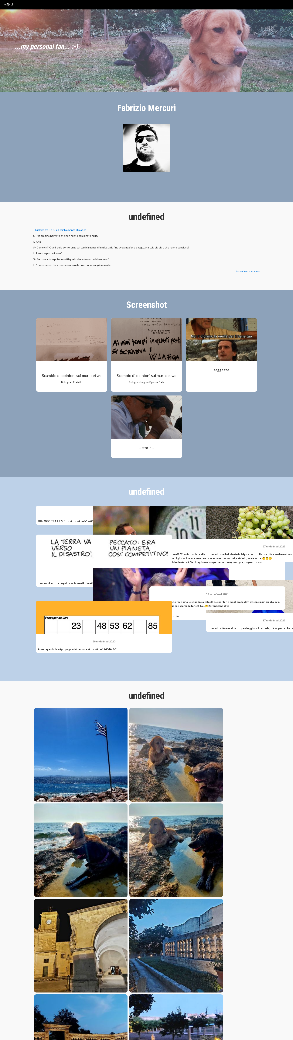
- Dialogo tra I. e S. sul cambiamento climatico (59, 229)
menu (8, 5)
